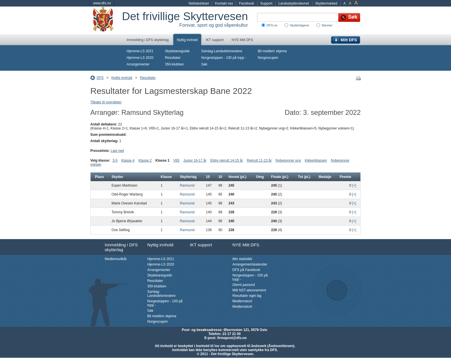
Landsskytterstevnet (293, 3)
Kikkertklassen (316, 160)
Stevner (327, 25)
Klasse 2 (145, 160)
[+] (354, 185)
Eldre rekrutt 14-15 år (226, 160)
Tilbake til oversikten (105, 102)
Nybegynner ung (288, 160)
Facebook (246, 3)
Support (266, 3)
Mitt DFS (349, 40)
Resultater (173, 58)
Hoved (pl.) (237, 177)
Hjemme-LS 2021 (140, 51)
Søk (204, 64)
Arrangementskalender (249, 264)
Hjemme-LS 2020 (140, 58)
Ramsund (187, 185)
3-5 (114, 160)
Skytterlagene (299, 25)
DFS (100, 78)
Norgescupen (268, 58)
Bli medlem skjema (272, 51)
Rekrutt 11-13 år (259, 160)
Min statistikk (242, 259)
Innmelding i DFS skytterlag (148, 40)
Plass (99, 177)
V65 (176, 160)
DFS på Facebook (246, 270)
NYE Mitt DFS (242, 40)
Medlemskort (242, 301)
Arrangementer (138, 64)
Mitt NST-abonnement (249, 290)
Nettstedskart (199, 3)
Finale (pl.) (279, 177)
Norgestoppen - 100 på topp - (223, 58)
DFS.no (272, 25)
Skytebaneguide (177, 51)
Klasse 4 (128, 160)
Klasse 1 (163, 160)
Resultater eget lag (246, 296)
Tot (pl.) (304, 177)
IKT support (214, 40)
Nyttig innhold (187, 40)
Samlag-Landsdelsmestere (221, 51)
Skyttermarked (326, 3)
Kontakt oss (224, 3)
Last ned (117, 151)
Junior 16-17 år (195, 160)
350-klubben (174, 64)
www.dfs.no (102, 3)
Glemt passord (243, 285)
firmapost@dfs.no (231, 338)
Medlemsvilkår (116, 259)
